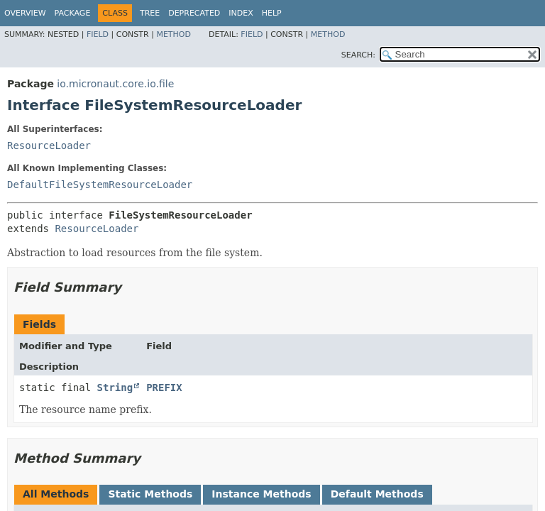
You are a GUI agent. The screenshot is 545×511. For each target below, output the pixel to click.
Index (241, 13)
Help (272, 13)
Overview (25, 13)
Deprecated (194, 13)
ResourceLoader (49, 145)
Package (73, 13)
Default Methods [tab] (377, 494)
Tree (150, 13)
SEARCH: (358, 55)
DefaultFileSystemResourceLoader (99, 184)
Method (173, 34)
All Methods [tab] (56, 494)
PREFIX (164, 387)
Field (98, 34)
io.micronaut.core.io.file (115, 83)
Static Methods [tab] (150, 494)
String (115, 387)
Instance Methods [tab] (261, 494)
